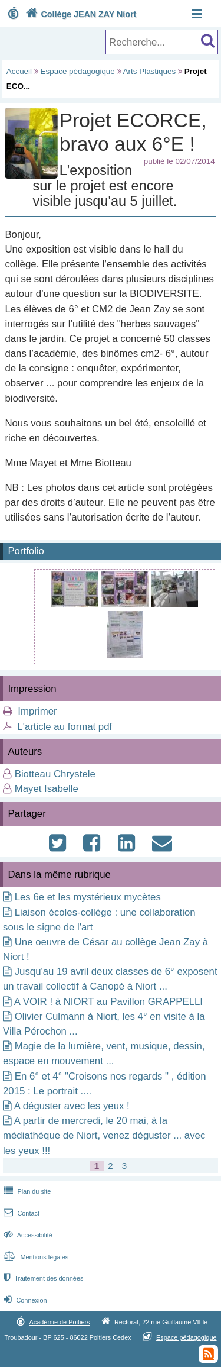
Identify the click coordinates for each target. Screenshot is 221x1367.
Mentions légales (34, 1257)
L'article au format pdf (64, 726)
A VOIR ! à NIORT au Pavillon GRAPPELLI (108, 1001)
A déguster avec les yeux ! (72, 1105)
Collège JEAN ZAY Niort (79, 14)
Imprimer (37, 711)
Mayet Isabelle (46, 788)
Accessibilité (26, 1235)
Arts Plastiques (149, 71)
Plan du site (26, 1191)
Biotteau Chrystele (55, 774)
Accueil (19, 71)
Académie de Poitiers (59, 1322)
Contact (20, 1213)
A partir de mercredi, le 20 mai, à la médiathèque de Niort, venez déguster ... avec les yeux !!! (104, 1135)
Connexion (24, 1300)
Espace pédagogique (78, 71)
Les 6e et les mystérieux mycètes (88, 897)
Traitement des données (42, 1278)
